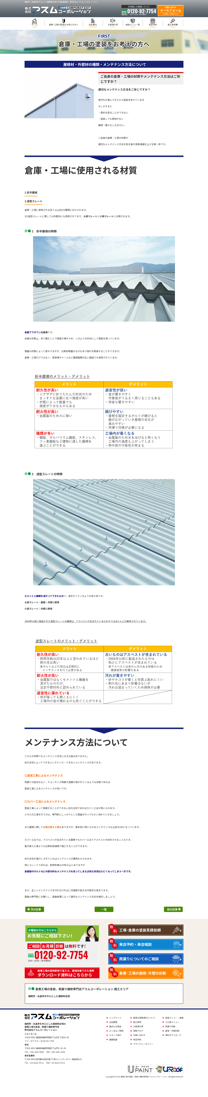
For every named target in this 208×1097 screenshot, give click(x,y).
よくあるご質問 (116, 1030)
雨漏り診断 (170, 1026)
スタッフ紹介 (115, 1035)
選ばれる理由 (115, 1026)
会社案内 (93, 25)
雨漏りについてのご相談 (139, 958)
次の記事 (36, 909)
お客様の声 (113, 25)
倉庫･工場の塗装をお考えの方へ (63, 25)
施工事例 (137, 1022)
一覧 (104, 909)
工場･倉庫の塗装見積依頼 (140, 930)
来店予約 (153, 25)
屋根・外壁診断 (172, 1030)
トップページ (115, 1017)
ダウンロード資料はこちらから (68, 973)
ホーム (34, 25)
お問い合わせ (139, 1035)
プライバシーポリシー (143, 1043)
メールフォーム (170, 10)
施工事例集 (173, 25)
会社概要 (113, 1022)
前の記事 (172, 909)
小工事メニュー (172, 1022)
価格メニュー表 (133, 25)
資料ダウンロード (173, 1035)
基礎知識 (113, 1039)
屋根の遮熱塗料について (144, 1017)
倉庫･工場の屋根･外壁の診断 (142, 973)
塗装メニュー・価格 (174, 1017)
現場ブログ (138, 1030)
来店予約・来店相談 (135, 944)
